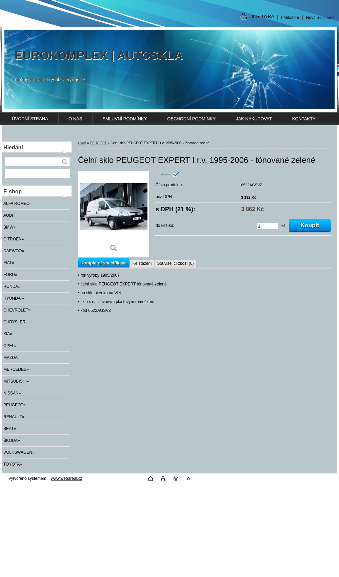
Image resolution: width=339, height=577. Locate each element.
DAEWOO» (13, 251)
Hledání (13, 147)
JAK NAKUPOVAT (254, 118)
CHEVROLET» (17, 310)
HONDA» (11, 286)
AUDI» (9, 215)
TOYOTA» (12, 464)
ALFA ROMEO (16, 203)
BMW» (9, 227)
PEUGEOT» (14, 405)
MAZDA (10, 357)
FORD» (10, 274)
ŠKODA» (11, 440)
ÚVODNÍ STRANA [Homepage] (30, 118)
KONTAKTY (304, 118)
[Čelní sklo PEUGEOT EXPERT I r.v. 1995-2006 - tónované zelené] (113, 214)
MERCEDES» (16, 369)
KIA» (7, 334)
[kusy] (267, 226)
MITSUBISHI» (16, 381)
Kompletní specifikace (103, 262)
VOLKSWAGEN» (19, 452)
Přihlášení (290, 17)
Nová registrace (320, 17)
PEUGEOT (98, 143)
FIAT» (8, 262)
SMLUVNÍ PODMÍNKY (124, 118)
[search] (64, 161)
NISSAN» (12, 393)
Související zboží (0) (175, 263)
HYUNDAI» (13, 298)
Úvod (82, 143)
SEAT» (9, 428)
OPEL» (10, 345)
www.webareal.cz (66, 478)
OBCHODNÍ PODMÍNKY (191, 118)
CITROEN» (13, 239)
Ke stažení (142, 263)
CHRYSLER (14, 322)
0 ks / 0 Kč (263, 16)
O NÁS (75, 118)
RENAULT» (13, 416)
